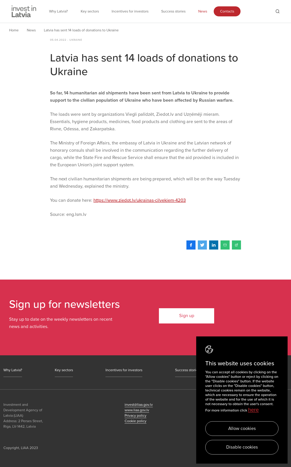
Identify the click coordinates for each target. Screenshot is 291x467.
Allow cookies (242, 428)
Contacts (227, 11)
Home (14, 30)
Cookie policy (135, 421)
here (253, 409)
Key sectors (90, 11)
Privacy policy (135, 415)
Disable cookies (242, 447)
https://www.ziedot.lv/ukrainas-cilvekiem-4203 (139, 200)
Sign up (186, 315)
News (202, 11)
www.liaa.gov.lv (137, 410)
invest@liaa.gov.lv (139, 404)
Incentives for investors (130, 11)
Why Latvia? (58, 11)
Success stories (173, 11)
